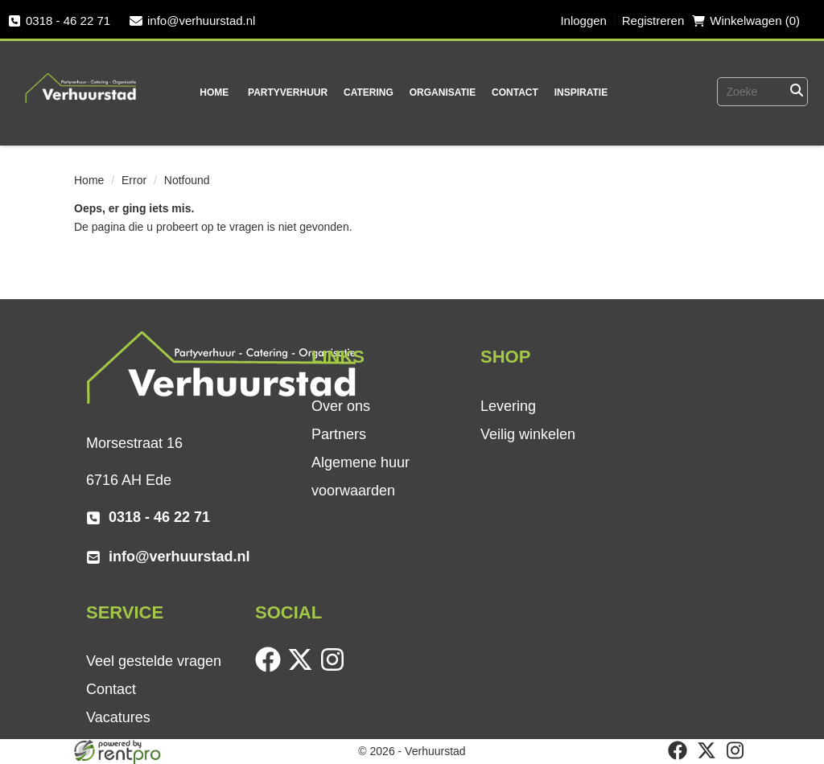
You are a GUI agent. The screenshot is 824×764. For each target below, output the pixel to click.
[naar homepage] (81, 77)
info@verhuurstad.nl (192, 20)
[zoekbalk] (739, 91)
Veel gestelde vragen (153, 661)
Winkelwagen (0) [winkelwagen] (746, 20)
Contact (515, 92)
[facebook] (271, 668)
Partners (338, 434)
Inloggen (583, 20)
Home (214, 92)
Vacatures (118, 717)
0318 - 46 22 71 (59, 20)
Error (134, 180)
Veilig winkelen (527, 434)
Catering (368, 92)
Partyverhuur (288, 92)
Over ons (340, 406)
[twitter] (303, 668)
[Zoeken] (796, 91)
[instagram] (335, 668)
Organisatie (443, 92)
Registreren (653, 20)
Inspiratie (581, 92)
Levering (508, 406)
